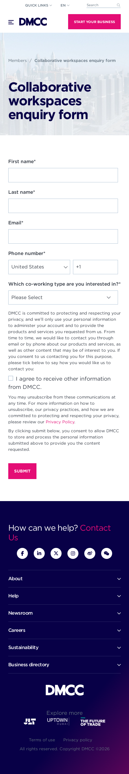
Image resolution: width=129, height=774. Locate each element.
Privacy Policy (60, 421)
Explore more (64, 713)
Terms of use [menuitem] (42, 739)
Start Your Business (94, 22)
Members (17, 60)
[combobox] (103, 5)
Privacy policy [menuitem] (77, 739)
